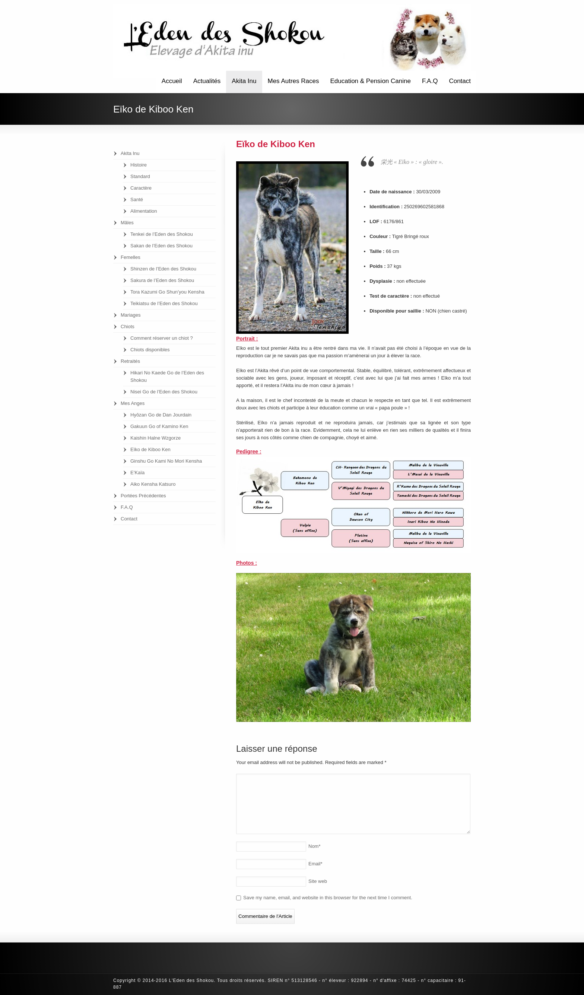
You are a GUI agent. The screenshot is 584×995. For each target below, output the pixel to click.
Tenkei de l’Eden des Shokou (161, 234)
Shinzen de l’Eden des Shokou (163, 269)
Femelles (130, 257)
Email (315, 863)
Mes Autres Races (293, 81)
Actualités (207, 81)
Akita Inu (244, 81)
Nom (314, 846)
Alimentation (143, 211)
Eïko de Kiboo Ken (150, 449)
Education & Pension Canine (370, 81)
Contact (460, 81)
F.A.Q (430, 81)
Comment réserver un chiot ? (161, 338)
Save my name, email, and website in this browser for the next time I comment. (327, 897)
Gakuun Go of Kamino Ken (159, 426)
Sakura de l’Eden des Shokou (162, 280)
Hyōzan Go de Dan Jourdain (160, 415)
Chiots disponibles (150, 349)
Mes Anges (133, 403)
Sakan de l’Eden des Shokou (161, 245)
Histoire (138, 165)
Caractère (141, 188)
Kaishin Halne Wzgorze (155, 438)
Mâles (127, 222)
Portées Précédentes (143, 495)
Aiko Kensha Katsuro (152, 484)
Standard (140, 176)
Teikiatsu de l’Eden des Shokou (164, 303)
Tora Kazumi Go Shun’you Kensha (167, 292)
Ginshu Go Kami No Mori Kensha (166, 461)
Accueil (172, 81)
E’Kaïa (137, 472)
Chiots (127, 326)
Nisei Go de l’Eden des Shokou (163, 391)
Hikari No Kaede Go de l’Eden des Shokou (167, 376)
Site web (317, 881)
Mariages (130, 315)
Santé (136, 199)
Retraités (130, 361)
